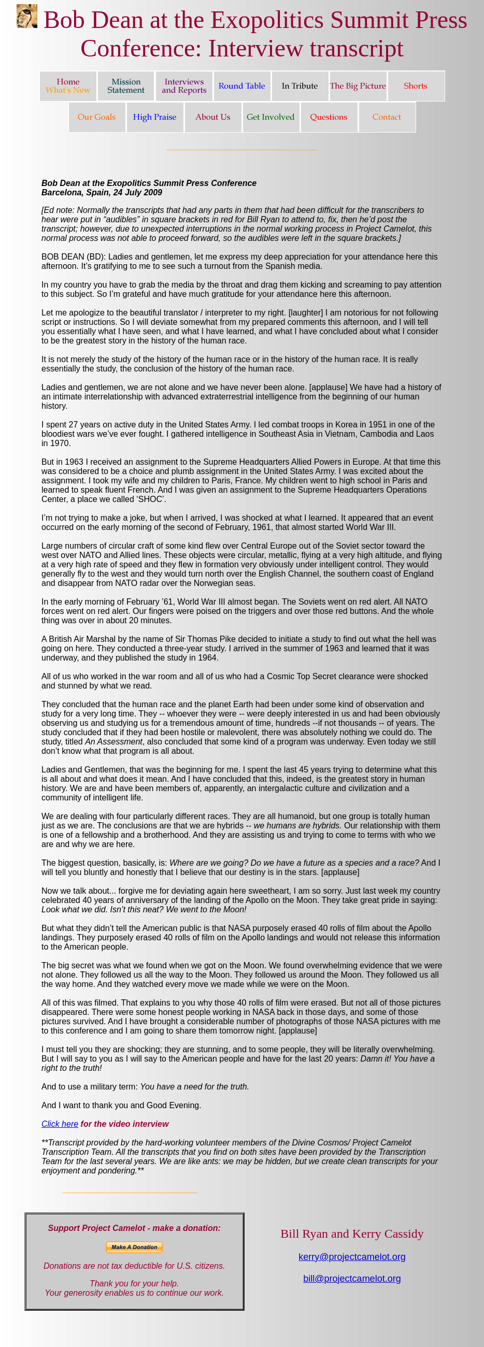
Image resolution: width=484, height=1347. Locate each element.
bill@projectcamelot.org (352, 1278)
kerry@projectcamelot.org (351, 1257)
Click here (59, 1124)
